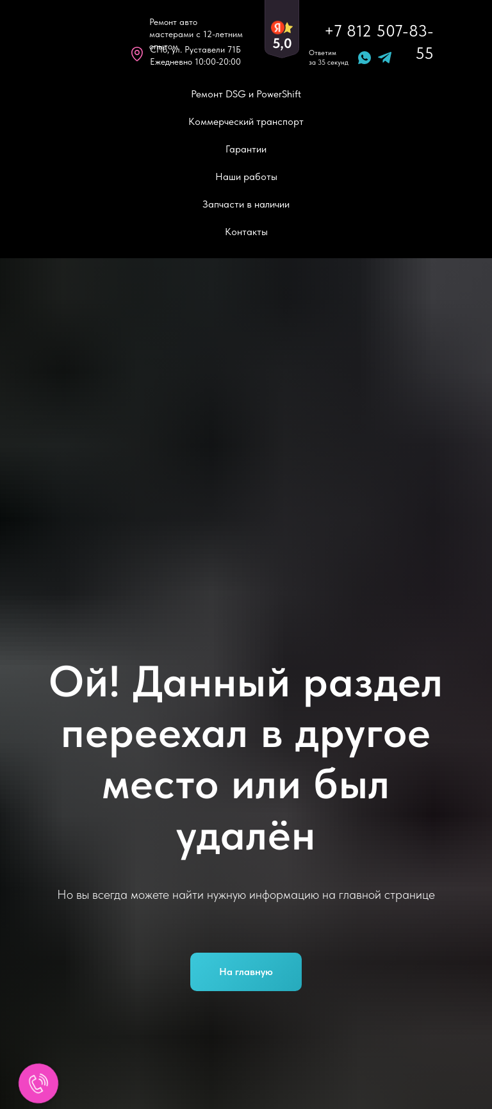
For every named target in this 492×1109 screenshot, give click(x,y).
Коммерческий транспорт (246, 121)
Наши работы (246, 176)
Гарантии (246, 149)
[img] (82, 42)
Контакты (246, 232)
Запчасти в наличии (246, 204)
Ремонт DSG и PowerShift (246, 94)
